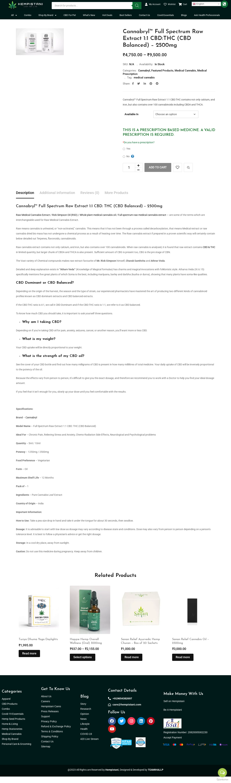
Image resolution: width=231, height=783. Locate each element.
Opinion (84, 720)
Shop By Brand (47, 15)
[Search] (136, 5)
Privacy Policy (49, 727)
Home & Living (10, 730)
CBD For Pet (70, 15)
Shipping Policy (49, 742)
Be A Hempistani (173, 716)
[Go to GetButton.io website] (222, 779)
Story (83, 710)
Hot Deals (107, 15)
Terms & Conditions (52, 737)
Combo (27, 15)
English (198, 4)
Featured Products (162, 70)
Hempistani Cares (51, 712)
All (14, 15)
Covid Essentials (165, 15)
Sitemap (45, 752)
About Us (46, 702)
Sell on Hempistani (174, 707)
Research (85, 715)
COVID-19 (86, 740)
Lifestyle (85, 730)
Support (45, 722)
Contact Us (144, 15)
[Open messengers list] (222, 772)
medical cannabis (144, 77)
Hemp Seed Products (14, 725)
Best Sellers (126, 15)
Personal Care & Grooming (16, 750)
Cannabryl (144, 70)
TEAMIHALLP (155, 776)
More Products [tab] (116, 193)
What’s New (89, 15)
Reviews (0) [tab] (89, 193)
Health (84, 735)
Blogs (184, 15)
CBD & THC (209, 247)
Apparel (6, 705)
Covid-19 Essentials (14, 720)
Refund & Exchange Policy (56, 732)
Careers (45, 707)
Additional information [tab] (57, 193)
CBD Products (9, 710)
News (83, 725)
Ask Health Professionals (207, 15)
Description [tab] (25, 193)
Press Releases (50, 717)
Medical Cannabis (185, 70)
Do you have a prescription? (139, 142)
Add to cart (158, 167)
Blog (84, 703)
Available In (131, 114)
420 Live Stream (89, 745)
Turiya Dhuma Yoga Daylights (38, 645)
